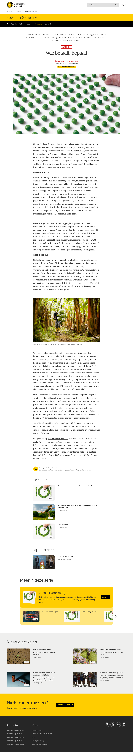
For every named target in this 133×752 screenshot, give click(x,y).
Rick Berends (59, 61)
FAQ (33, 737)
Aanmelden (64, 704)
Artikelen (18, 12)
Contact (48, 24)
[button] (115, 616)
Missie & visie (37, 730)
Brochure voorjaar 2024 (15, 744)
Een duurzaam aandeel (52, 157)
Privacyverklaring (38, 740)
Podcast (29, 24)
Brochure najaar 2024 (14, 740)
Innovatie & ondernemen (66, 66)
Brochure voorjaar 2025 (15, 737)
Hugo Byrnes (91, 356)
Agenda (14, 24)
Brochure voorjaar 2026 (15, 730)
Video (21, 24)
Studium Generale (22, 17)
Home (8, 24)
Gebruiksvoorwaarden (40, 744)
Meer (104, 597)
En (124, 5)
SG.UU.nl (9, 12)
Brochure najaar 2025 (14, 734)
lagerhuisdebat (77, 442)
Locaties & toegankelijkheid (42, 734)
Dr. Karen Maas (77, 151)
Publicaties (12, 725)
